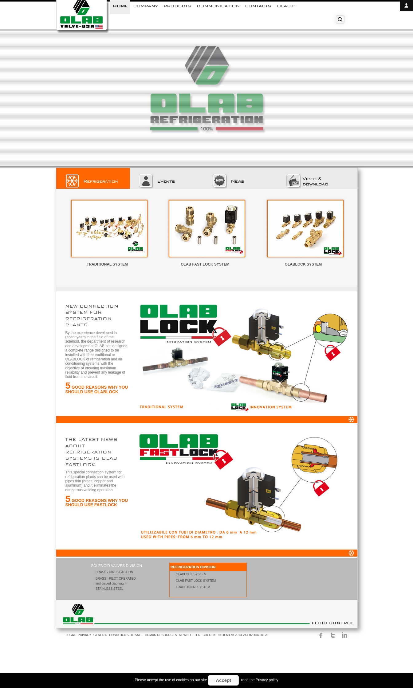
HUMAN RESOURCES (161, 635)
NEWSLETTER (189, 635)
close (406, 16)
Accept (223, 680)
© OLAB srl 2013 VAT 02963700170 (243, 635)
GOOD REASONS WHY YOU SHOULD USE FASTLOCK (96, 502)
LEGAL (70, 635)
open (406, 5)
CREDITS (209, 635)
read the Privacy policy (259, 680)
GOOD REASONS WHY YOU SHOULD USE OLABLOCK (96, 389)
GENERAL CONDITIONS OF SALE (118, 635)
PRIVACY (84, 635)
